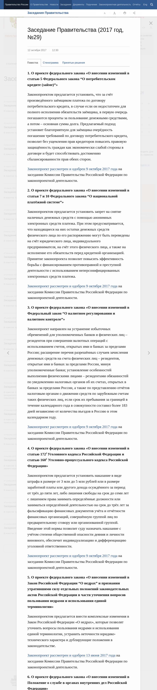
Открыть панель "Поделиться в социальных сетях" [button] (134, 13)
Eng (145, 4)
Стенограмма (50, 62)
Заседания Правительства (48, 12)
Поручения (91, 4)
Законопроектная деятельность (115, 4)
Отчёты (136, 4)
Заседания (65, 4)
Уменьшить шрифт (105, 13)
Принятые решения (73, 62)
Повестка (32, 62)
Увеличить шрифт (115, 13)
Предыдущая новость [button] (148, 353)
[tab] (34, 63)
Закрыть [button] (153, 25)
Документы (78, 4)
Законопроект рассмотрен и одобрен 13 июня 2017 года (71, 655)
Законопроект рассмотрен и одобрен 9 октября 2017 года (72, 169)
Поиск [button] (152, 4)
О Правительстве (39, 4)
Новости (54, 4)
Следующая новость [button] (8, 353)
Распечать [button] (124, 13)
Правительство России (16, 4)
